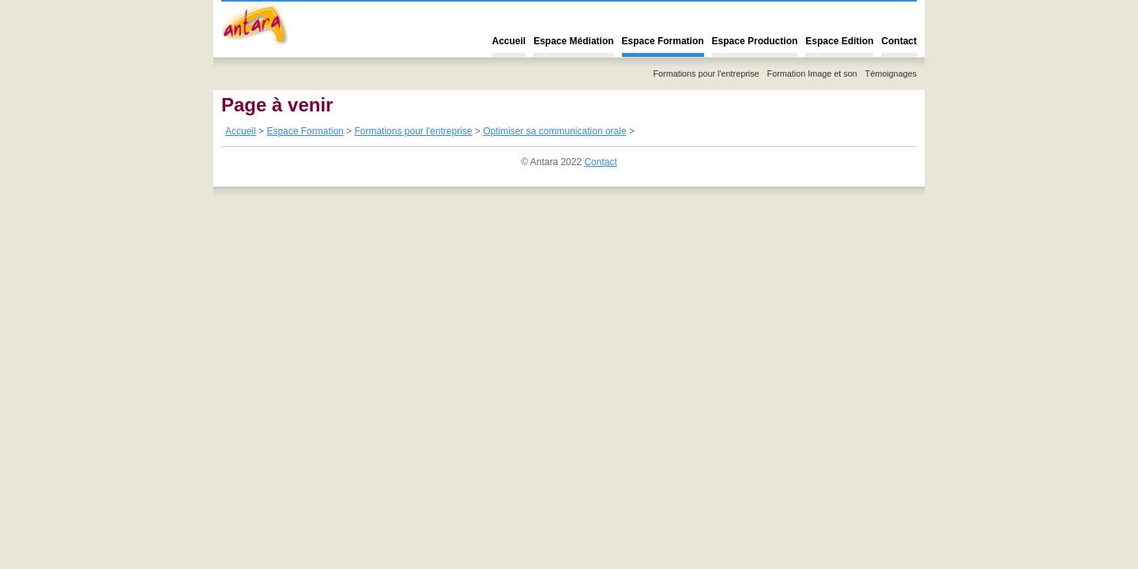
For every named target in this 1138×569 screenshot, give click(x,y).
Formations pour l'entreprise (706, 73)
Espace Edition (839, 41)
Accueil (509, 41)
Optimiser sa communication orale (554, 131)
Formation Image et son (812, 73)
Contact (899, 41)
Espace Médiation (573, 41)
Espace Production (755, 41)
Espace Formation (663, 41)
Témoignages (891, 73)
